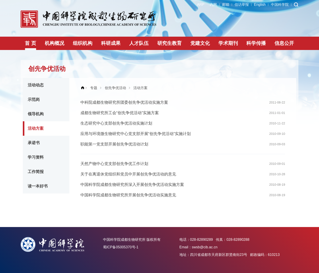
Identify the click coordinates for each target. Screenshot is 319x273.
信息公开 (284, 43)
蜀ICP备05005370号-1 (120, 247)
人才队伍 (139, 43)
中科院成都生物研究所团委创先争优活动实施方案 (124, 102)
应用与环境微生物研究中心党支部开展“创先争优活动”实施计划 (135, 134)
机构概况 (54, 43)
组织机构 (82, 43)
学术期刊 (228, 43)
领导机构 (36, 114)
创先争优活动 (115, 88)
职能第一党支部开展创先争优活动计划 (114, 144)
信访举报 (242, 4)
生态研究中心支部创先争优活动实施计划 (116, 123)
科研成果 (111, 43)
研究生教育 (169, 43)
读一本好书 (38, 186)
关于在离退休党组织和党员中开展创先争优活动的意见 (128, 174)
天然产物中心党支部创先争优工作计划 (114, 163)
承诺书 (34, 143)
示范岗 (34, 99)
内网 (213, 4)
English (260, 4)
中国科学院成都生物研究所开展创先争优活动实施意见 (128, 195)
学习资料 (36, 157)
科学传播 (256, 43)
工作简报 (36, 171)
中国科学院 (280, 4)
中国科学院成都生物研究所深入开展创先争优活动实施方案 (132, 184)
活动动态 (36, 85)
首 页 (30, 43)
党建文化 (200, 43)
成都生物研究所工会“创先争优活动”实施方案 (119, 113)
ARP (200, 4)
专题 (93, 88)
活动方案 (36, 128)
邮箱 (225, 4)
